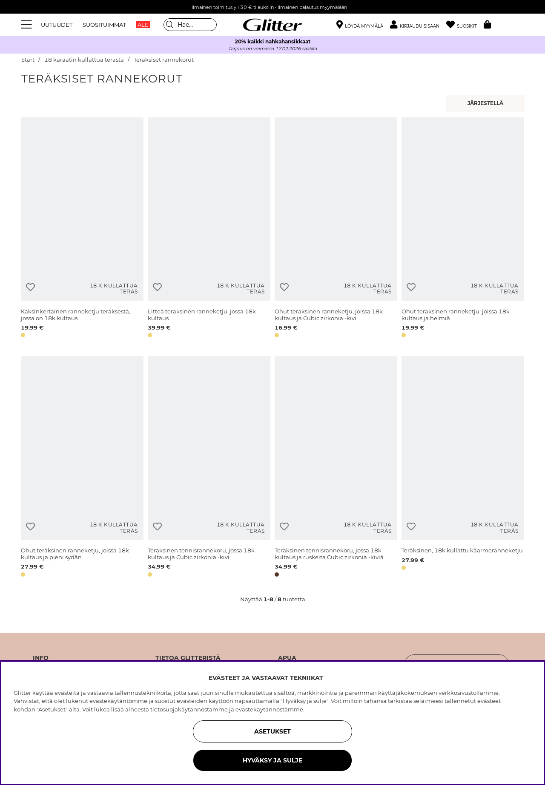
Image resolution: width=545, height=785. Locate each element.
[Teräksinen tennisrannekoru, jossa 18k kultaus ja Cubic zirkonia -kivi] (209, 468)
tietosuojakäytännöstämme (189, 709)
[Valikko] (27, 25)
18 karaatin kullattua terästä (84, 60)
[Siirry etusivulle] (272, 24)
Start (27, 60)
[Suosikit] (465, 24)
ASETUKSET (272, 731)
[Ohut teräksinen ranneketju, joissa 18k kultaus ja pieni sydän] (82, 468)
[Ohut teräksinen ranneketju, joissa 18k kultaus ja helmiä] (463, 229)
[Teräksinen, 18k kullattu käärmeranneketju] (463, 468)
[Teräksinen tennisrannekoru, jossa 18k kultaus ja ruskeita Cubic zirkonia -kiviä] (336, 468)
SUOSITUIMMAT (104, 24)
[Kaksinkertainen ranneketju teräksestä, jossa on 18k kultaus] (82, 229)
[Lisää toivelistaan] (30, 287)
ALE (143, 24)
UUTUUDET (56, 24)
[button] (418, 24)
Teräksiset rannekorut (164, 60)
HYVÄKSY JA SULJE (272, 760)
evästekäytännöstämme (269, 709)
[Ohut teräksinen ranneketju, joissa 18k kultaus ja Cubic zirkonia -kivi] (336, 229)
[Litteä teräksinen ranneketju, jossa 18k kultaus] (209, 229)
